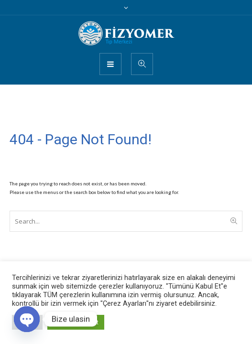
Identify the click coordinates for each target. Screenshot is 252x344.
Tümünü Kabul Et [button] (76, 322)
